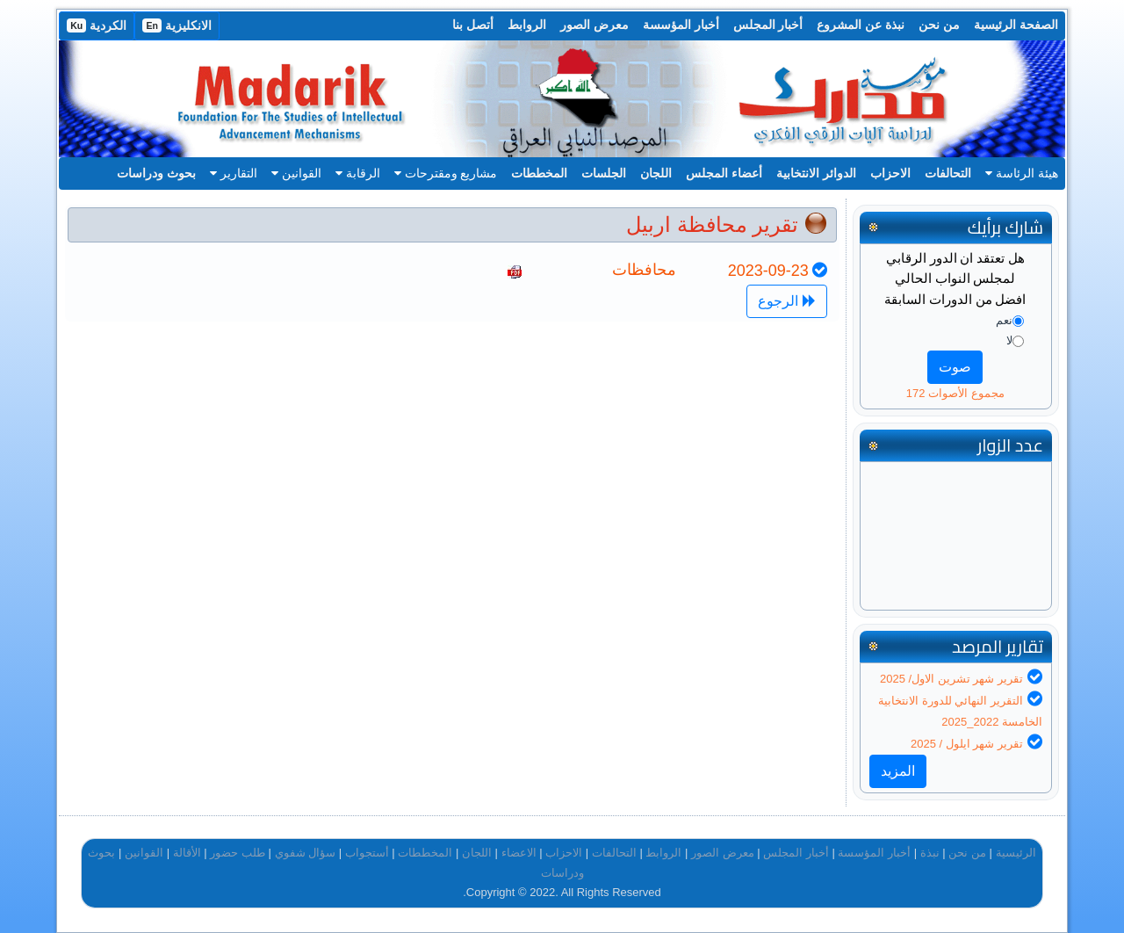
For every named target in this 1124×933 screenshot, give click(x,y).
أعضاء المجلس (724, 173)
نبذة (930, 852)
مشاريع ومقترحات (446, 173)
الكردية (96, 25)
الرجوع (786, 300)
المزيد (898, 770)
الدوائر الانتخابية (816, 173)
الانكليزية (177, 25)
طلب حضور (237, 852)
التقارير (233, 173)
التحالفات (948, 173)
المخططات (539, 173)
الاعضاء (519, 852)
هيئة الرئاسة (1021, 173)
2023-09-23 (768, 270)
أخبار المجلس (768, 25)
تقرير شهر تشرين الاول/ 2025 (951, 678)
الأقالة (187, 852)
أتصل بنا (473, 25)
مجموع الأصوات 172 (955, 393)
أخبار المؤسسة (681, 25)
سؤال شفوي (305, 852)
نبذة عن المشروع (860, 25)
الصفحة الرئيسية (1016, 25)
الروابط (527, 25)
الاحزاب (890, 173)
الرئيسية (1016, 852)
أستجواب (367, 852)
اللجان (656, 173)
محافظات (644, 269)
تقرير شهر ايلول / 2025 (967, 743)
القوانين (296, 173)
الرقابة (357, 173)
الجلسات (603, 173)
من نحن (939, 25)
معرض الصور (594, 25)
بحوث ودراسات (156, 173)
